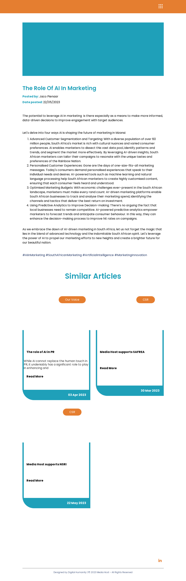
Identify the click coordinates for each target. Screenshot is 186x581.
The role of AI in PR (40, 352)
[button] (161, 6)
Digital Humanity (77, 572)
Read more (34, 376)
